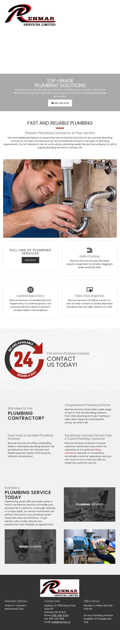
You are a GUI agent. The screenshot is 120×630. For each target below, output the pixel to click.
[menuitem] (88, 15)
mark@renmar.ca (60, 622)
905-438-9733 (60, 615)
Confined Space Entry (30, 296)
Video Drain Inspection (90, 296)
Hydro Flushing (90, 256)
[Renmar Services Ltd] (31, 15)
